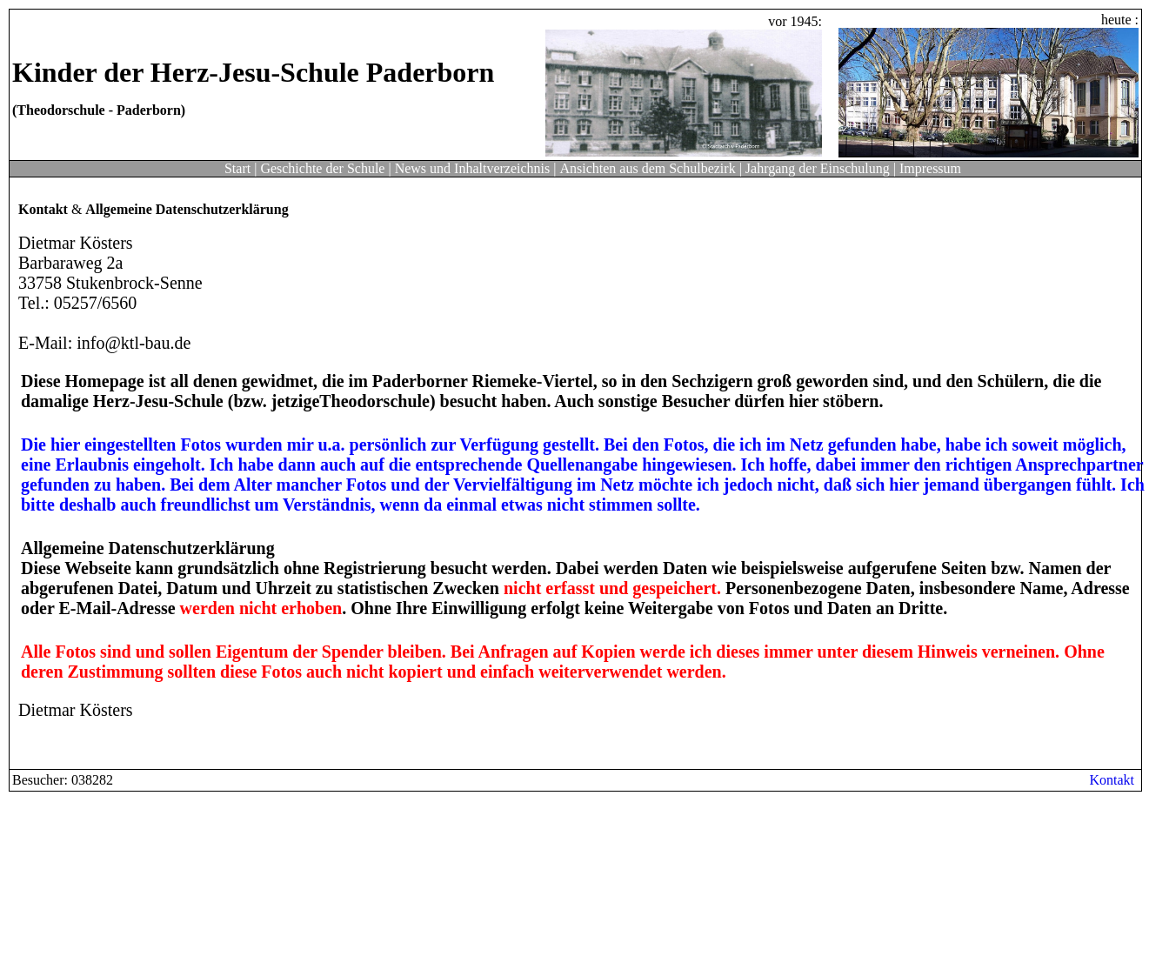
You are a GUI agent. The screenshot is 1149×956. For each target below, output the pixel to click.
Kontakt (1111, 779)
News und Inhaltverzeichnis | (476, 168)
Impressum (930, 168)
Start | (240, 168)
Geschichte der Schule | (325, 168)
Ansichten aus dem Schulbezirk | (650, 168)
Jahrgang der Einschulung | (820, 168)
